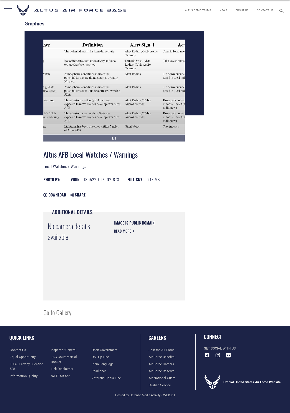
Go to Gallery (57, 312)
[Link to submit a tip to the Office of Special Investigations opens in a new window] (100, 357)
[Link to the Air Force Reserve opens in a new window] (161, 371)
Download (54, 195)
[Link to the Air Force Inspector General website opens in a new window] (63, 350)
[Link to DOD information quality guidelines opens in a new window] (23, 376)
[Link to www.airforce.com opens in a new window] (161, 350)
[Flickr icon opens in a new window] (228, 355)
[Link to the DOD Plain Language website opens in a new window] (103, 364)
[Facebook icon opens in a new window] (207, 355)
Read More (123, 231)
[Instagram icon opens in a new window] (217, 355)
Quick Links (21, 337)
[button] (7, 10)
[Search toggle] (282, 10)
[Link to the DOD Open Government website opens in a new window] (105, 350)
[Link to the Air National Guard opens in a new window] (161, 378)
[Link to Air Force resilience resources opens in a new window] (99, 371)
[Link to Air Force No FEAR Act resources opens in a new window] (60, 376)
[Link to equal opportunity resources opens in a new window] (22, 357)
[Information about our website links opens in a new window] (62, 369)
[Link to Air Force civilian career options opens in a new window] (159, 385)
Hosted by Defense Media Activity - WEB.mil (145, 395)
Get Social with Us (220, 348)
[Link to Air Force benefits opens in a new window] (161, 357)
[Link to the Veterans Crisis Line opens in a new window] (106, 378)
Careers (157, 337)
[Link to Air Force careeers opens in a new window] (161, 364)
